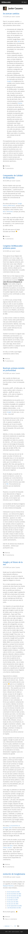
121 (15, 926)
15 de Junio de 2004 (12, 902)
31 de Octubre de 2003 (13, 892)
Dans (11, 845)
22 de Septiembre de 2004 (14, 906)
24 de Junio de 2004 (12, 904)
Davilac (20, 103)
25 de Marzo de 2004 (13, 898)
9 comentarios (9, 361)
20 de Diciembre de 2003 (14, 894)
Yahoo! (5, 205)
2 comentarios (9, 239)
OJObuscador (6, 2)
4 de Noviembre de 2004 (14, 908)
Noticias (7, 166)
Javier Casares (15, 931)
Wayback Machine (8, 886)
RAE (7, 484)
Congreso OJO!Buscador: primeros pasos (13, 247)
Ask (19, 41)
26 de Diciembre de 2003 (14, 896)
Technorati (9, 211)
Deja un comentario (11, 919)
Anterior (6, 926)
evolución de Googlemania (14, 874)
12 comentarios (9, 555)
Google (9, 81)
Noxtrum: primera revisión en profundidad (13, 369)
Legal (21, 931)
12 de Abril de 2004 (12, 900)
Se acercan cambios (11, 14)
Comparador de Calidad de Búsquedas (13, 176)
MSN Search (11, 205)
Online (5, 847)
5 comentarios (9, 168)
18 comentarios (9, 867)
